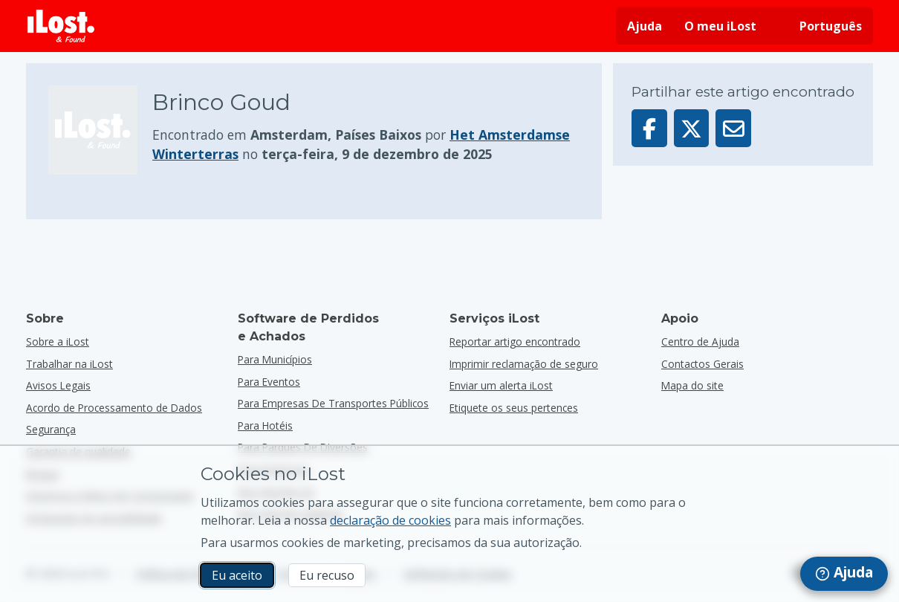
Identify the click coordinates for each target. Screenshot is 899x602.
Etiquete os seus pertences (514, 408)
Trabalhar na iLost (69, 364)
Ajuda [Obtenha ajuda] (644, 26)
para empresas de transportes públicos (333, 403)
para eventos (269, 382)
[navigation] (844, 574)
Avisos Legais (58, 385)
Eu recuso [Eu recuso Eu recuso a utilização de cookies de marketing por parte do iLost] (326, 575)
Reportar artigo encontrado (515, 341)
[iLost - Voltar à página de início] (61, 26)
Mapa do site (692, 385)
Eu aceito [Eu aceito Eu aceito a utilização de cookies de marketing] (237, 575)
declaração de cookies (390, 520)
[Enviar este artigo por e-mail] (733, 128)
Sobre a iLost (57, 341)
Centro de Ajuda (700, 341)
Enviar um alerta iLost (501, 385)
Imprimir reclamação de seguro (524, 364)
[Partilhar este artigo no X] (692, 128)
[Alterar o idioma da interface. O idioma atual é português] (820, 26)
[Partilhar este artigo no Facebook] (649, 128)
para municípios (275, 359)
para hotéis (265, 425)
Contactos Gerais (702, 364)
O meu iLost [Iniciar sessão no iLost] (720, 26)
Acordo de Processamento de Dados (114, 408)
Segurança (51, 429)
